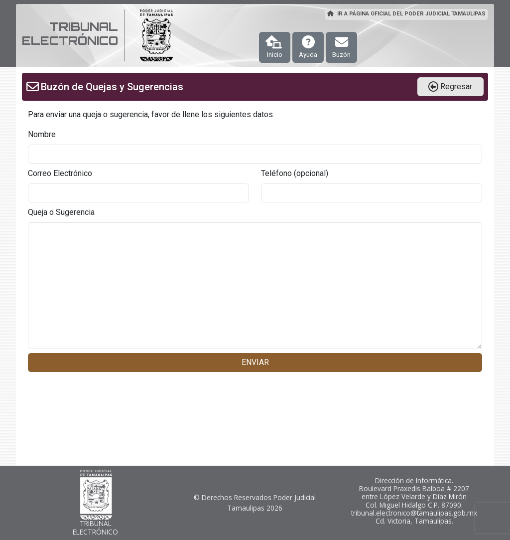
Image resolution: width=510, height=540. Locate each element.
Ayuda (308, 46)
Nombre (42, 134)
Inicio (273, 46)
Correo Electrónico (60, 173)
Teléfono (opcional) (294, 173)
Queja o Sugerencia (61, 212)
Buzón (341, 46)
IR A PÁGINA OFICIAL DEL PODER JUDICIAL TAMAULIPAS (406, 13)
